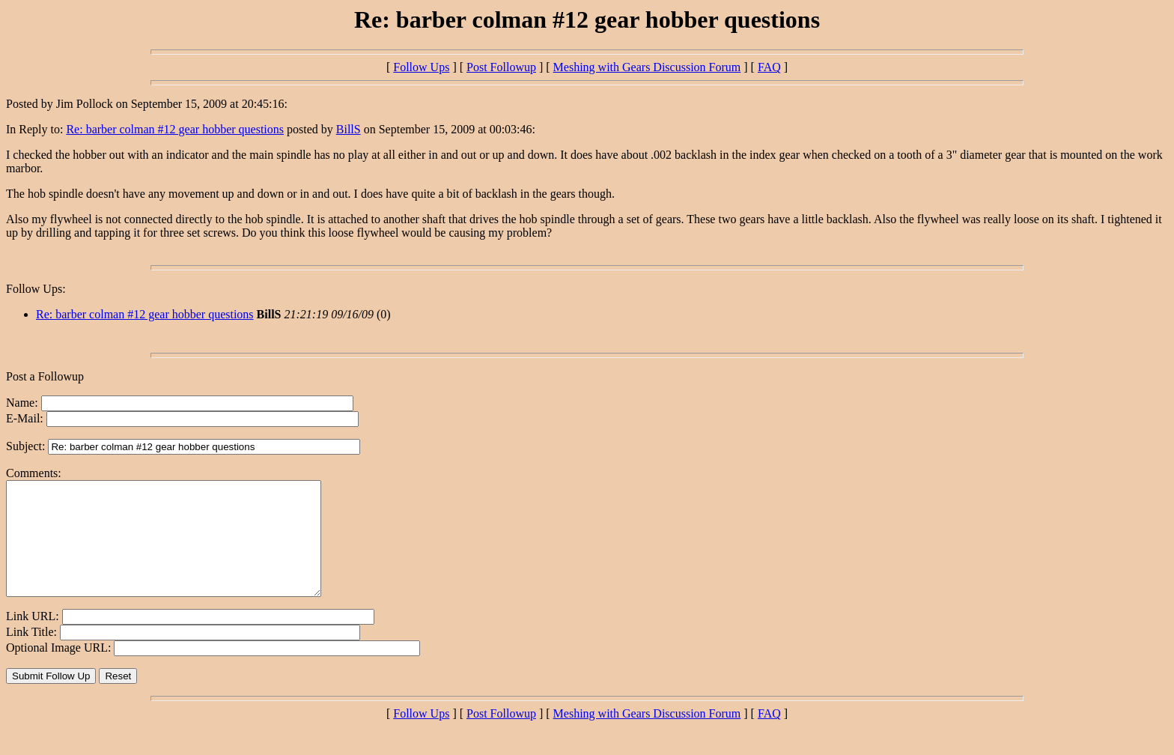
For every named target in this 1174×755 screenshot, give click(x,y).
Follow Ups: (36, 288)
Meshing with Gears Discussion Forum (647, 67)
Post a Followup (45, 376)
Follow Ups (421, 67)
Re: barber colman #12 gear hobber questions (175, 129)
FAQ (769, 67)
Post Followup (501, 67)
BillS (348, 129)
